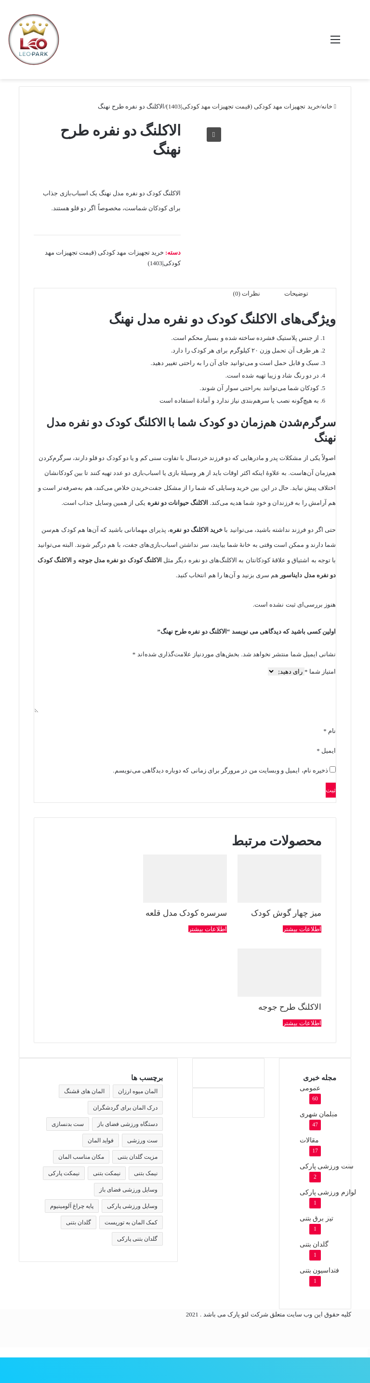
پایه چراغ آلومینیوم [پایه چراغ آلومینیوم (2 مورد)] (71, 1206)
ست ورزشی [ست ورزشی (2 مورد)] (142, 1140)
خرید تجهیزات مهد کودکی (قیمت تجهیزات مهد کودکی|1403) (243, 106)
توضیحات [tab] (296, 293)
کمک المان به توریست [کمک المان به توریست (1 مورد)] (131, 1222)
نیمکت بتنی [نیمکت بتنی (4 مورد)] (106, 1173)
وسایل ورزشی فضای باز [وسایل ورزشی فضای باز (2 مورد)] (128, 1189)
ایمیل (326, 750)
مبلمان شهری (319, 1114)
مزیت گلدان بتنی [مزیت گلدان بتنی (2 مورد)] (138, 1156)
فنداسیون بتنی (319, 1270)
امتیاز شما (320, 671)
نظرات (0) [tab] (246, 293)
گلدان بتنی (314, 1244)
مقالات (309, 1140)
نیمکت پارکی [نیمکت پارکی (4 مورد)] (63, 1173)
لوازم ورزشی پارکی (328, 1192)
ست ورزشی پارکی (327, 1166)
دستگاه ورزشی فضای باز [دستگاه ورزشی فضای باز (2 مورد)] (127, 1124)
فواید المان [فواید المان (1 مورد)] (101, 1140)
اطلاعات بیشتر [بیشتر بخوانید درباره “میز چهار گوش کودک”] (302, 929)
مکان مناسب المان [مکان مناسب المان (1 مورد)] (81, 1156)
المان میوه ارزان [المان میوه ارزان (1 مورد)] (138, 1091)
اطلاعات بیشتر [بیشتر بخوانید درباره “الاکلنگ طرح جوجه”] (302, 1023)
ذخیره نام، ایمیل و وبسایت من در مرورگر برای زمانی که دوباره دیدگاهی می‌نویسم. (220, 770)
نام (329, 730)
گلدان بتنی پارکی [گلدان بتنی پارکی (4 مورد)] (137, 1238)
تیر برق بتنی (316, 1218)
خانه (326, 106)
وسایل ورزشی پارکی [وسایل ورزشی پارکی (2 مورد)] (132, 1206)
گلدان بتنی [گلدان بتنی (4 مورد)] (78, 1222)
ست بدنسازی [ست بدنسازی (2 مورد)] (68, 1124)
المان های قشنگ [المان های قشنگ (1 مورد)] (84, 1091)
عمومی (310, 1088)
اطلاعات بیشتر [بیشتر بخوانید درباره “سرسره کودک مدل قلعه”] (207, 929)
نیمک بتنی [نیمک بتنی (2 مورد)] (146, 1173)
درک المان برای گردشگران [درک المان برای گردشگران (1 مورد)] (125, 1107)
